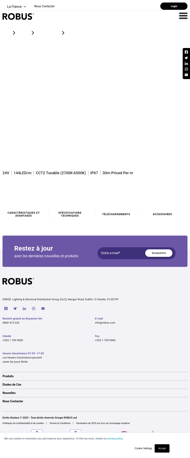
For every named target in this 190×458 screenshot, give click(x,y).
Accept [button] (162, 448)
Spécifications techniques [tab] (70, 214)
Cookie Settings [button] (143, 448)
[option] (95, 376)
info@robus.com (105, 322)
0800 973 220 (11, 322)
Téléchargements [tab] (116, 214)
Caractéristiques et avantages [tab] (24, 214)
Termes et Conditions (60, 423)
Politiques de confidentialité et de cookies (23, 423)
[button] (15, 6)
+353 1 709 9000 (13, 340)
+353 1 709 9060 (105, 340)
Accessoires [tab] (162, 214)
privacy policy (115, 438)
